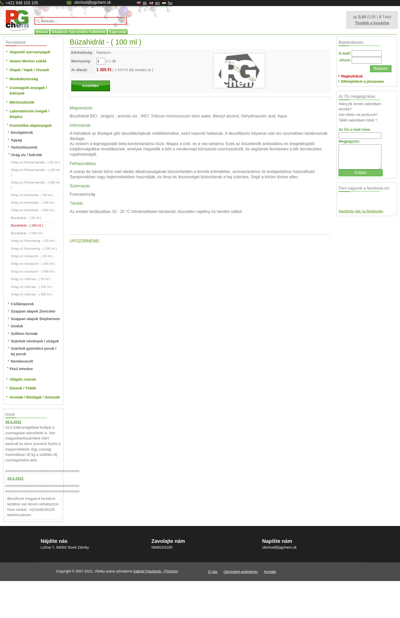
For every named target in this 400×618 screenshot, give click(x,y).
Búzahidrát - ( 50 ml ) (26, 218)
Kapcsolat (117, 32)
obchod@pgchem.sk (92, 2)
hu (170, 3)
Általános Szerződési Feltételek (78, 32)
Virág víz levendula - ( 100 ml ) (33, 202)
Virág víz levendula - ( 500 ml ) (33, 210)
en (157, 3)
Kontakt (270, 572)
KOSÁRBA (90, 86)
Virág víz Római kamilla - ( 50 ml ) (35, 162)
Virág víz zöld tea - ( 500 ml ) (31, 294)
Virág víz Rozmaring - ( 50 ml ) (33, 241)
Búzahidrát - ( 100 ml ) (27, 225)
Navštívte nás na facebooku (361, 211)
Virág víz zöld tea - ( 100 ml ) (31, 287)
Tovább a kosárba (372, 23)
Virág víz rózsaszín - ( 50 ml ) (32, 256)
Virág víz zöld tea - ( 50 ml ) (31, 279)
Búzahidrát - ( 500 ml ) (27, 233)
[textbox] (80, 21)
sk (145, 3)
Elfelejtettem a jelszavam (362, 81)
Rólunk (42, 32)
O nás (212, 572)
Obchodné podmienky (241, 572)
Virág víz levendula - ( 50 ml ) (32, 195)
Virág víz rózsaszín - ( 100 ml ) (33, 264)
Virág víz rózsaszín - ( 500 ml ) (33, 271)
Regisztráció (352, 76)
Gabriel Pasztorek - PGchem (155, 571)
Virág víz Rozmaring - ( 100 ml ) (34, 248)
